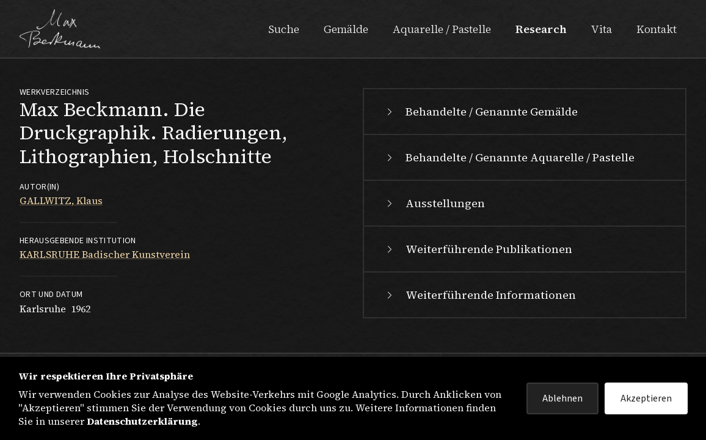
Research (541, 29)
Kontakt (656, 29)
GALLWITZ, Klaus (61, 200)
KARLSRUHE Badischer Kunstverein (105, 254)
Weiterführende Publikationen (478, 249)
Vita (601, 29)
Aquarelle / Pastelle (442, 29)
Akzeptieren (646, 398)
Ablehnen (562, 398)
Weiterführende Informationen (480, 294)
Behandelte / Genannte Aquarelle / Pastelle (509, 157)
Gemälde (346, 29)
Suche (283, 29)
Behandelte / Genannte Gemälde (481, 111)
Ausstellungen (434, 203)
